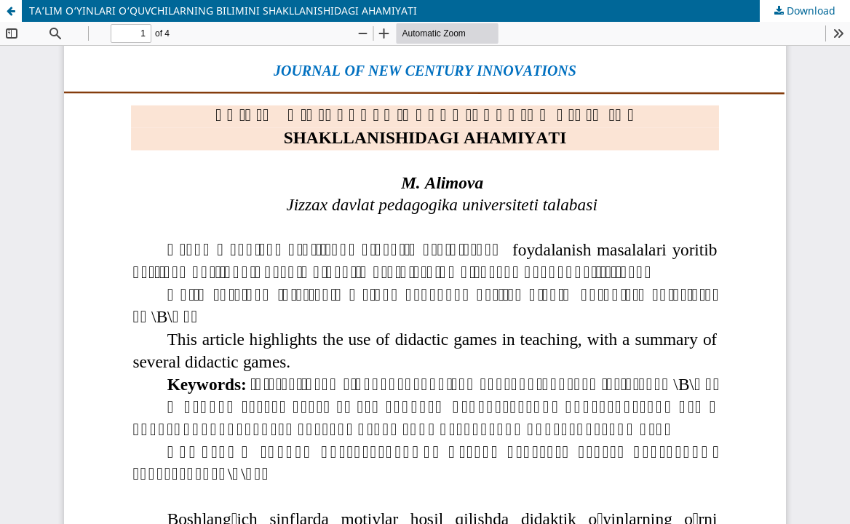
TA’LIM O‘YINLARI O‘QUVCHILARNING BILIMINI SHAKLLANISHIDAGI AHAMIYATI (223, 10)
